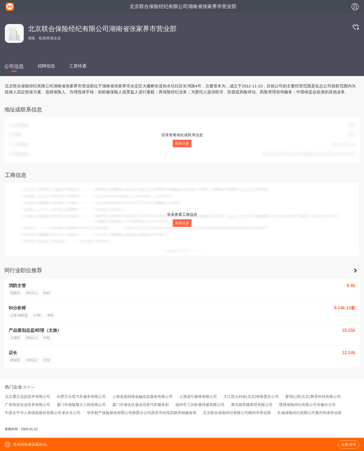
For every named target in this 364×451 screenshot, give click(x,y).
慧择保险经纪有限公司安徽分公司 (307, 404)
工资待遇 (77, 66)
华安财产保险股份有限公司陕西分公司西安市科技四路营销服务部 (141, 413)
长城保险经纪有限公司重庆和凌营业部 (309, 413)
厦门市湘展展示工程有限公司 (81, 404)
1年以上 (32, 360)
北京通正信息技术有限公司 (27, 396)
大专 (46, 360)
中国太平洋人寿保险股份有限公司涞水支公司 (42, 413)
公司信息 (14, 66)
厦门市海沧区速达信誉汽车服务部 (140, 404)
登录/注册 (182, 143)
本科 (46, 293)
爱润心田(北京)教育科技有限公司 (313, 396)
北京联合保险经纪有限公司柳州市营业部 (237, 413)
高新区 (15, 293)
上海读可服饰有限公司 (198, 396)
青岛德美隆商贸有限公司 (252, 404)
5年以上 (32, 338)
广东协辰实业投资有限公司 (27, 404)
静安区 (15, 360)
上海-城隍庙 (19, 315)
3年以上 (32, 293)
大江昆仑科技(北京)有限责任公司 (251, 396)
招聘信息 (46, 66)
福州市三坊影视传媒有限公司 (199, 404)
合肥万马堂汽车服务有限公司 (81, 396)
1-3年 (37, 315)
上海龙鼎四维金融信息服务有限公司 (142, 396)
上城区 (15, 338)
